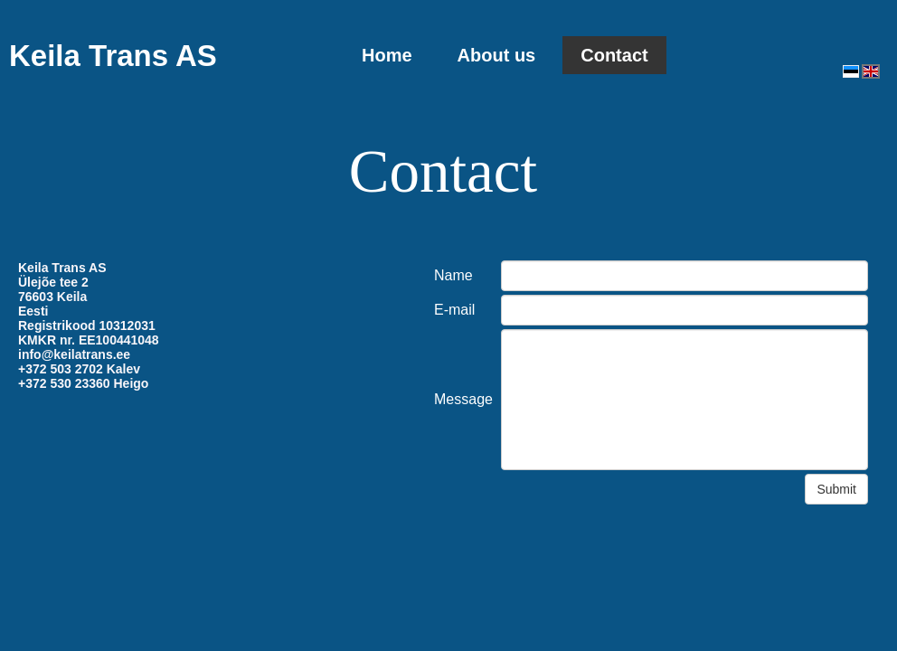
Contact (614, 55)
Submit (836, 489)
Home (387, 55)
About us (497, 55)
